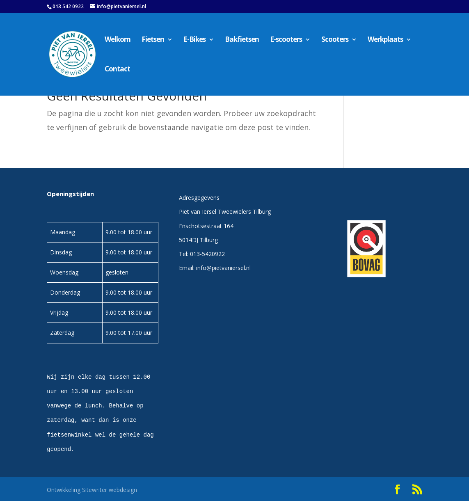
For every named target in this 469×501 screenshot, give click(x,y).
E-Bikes (194, 40)
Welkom (117, 40)
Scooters (334, 40)
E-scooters (286, 40)
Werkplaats (385, 40)
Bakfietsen (242, 40)
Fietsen (153, 40)
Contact (117, 69)
